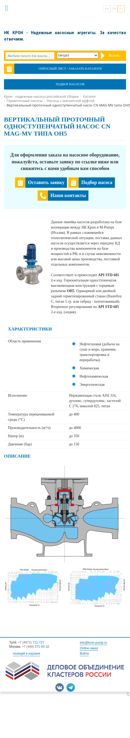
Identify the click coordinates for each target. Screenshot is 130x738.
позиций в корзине (26, 653)
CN (114, 8)
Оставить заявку (46, 182)
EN (107, 8)
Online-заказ (89, 648)
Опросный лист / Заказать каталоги (70, 68)
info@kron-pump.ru (93, 643)
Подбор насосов (70, 84)
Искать (114, 55)
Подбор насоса (96, 182)
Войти (84, 653)
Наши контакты (68, 195)
